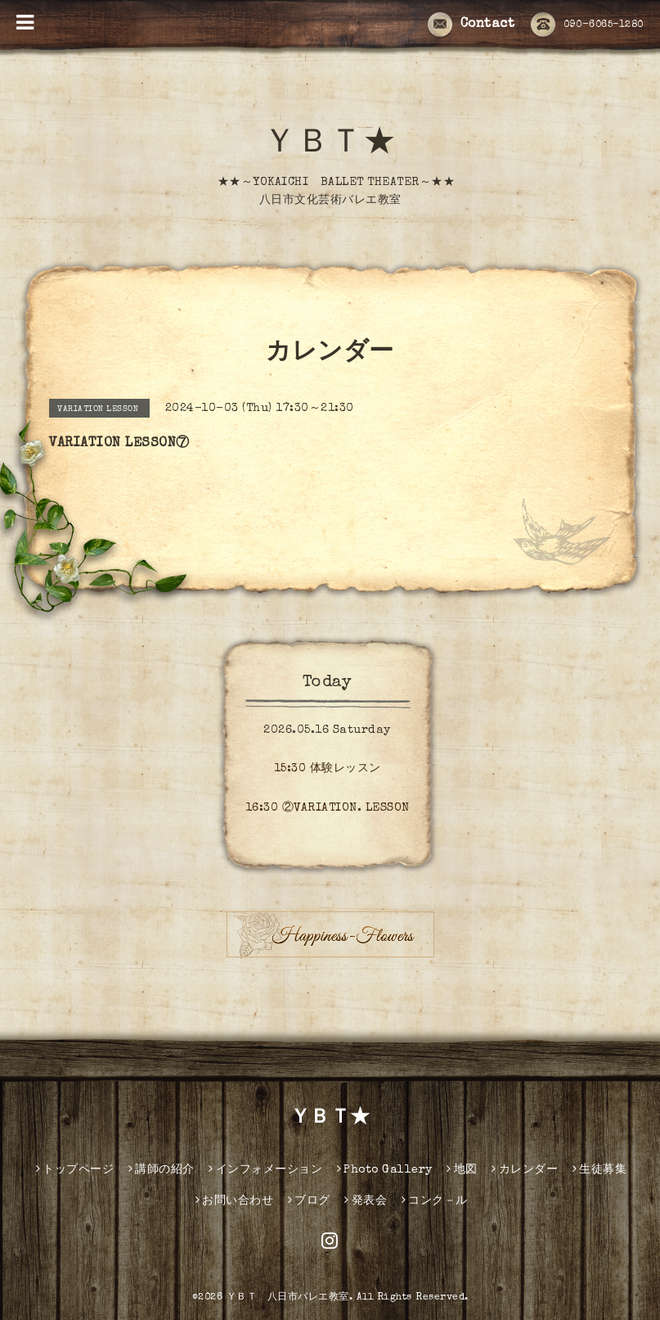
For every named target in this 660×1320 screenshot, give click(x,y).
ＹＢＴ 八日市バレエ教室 (288, 1298)
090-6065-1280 (587, 25)
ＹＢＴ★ (329, 145)
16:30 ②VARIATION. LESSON (327, 808)
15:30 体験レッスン (327, 769)
